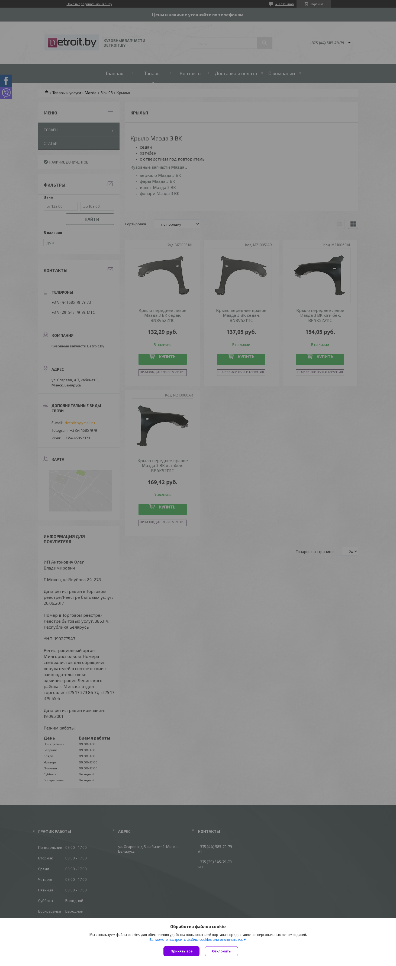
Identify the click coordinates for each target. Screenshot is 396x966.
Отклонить (221, 951)
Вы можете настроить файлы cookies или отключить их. (196, 940)
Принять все (181, 951)
